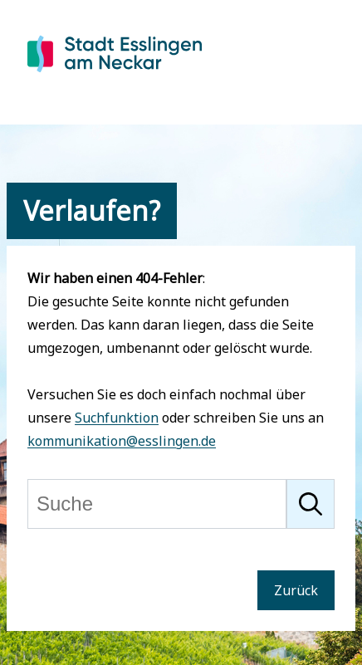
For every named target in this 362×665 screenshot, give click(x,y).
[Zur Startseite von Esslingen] (114, 74)
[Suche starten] (310, 504)
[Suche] (156, 504)
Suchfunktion (117, 417)
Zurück (296, 590)
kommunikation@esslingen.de (121, 441)
